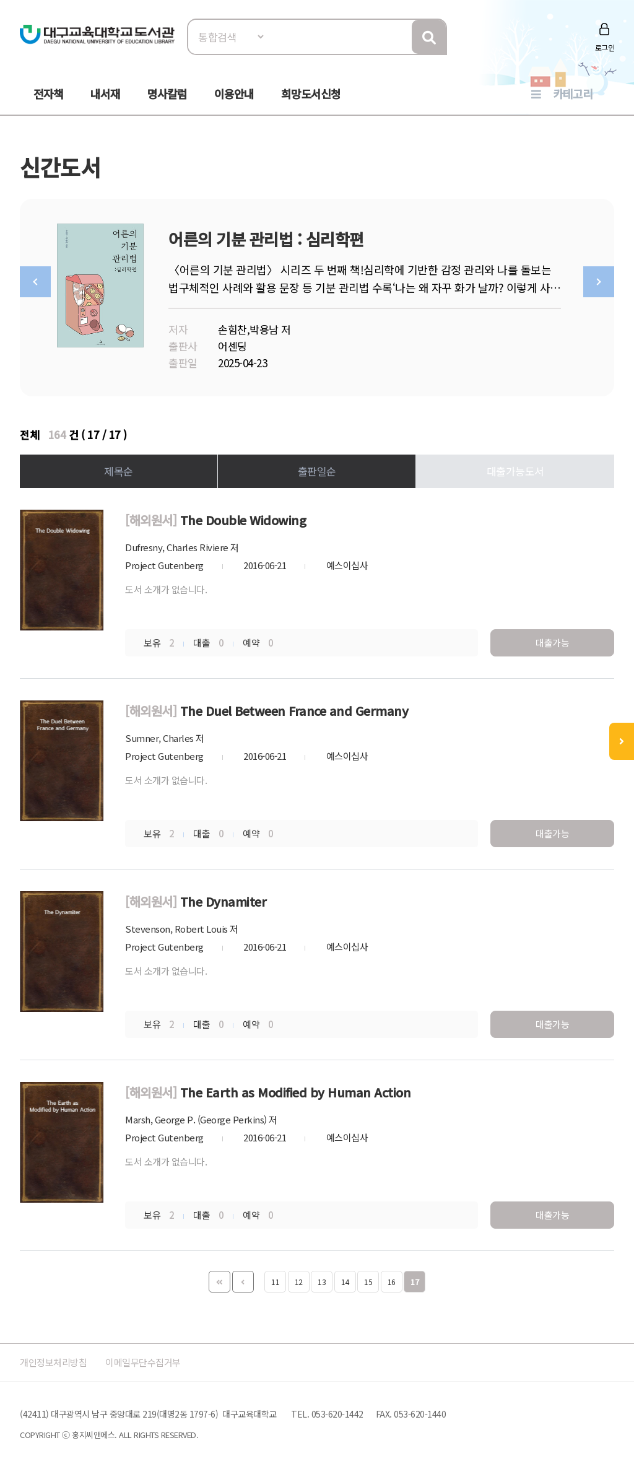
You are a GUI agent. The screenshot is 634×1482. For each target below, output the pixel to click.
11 (275, 1281)
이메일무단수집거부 (158, 1362)
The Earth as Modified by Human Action (295, 1092)
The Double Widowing (243, 520)
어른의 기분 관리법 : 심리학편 (266, 238)
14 (345, 1281)
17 (414, 1281)
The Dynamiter (223, 901)
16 (392, 1281)
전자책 (48, 93)
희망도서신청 (311, 93)
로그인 (605, 47)
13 (322, 1281)
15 (368, 1281)
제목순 (118, 471)
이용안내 (234, 93)
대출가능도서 (515, 471)
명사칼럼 (167, 93)
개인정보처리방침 (58, 1362)
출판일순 (317, 471)
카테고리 (573, 93)
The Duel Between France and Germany (294, 711)
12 (299, 1281)
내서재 (105, 93)
